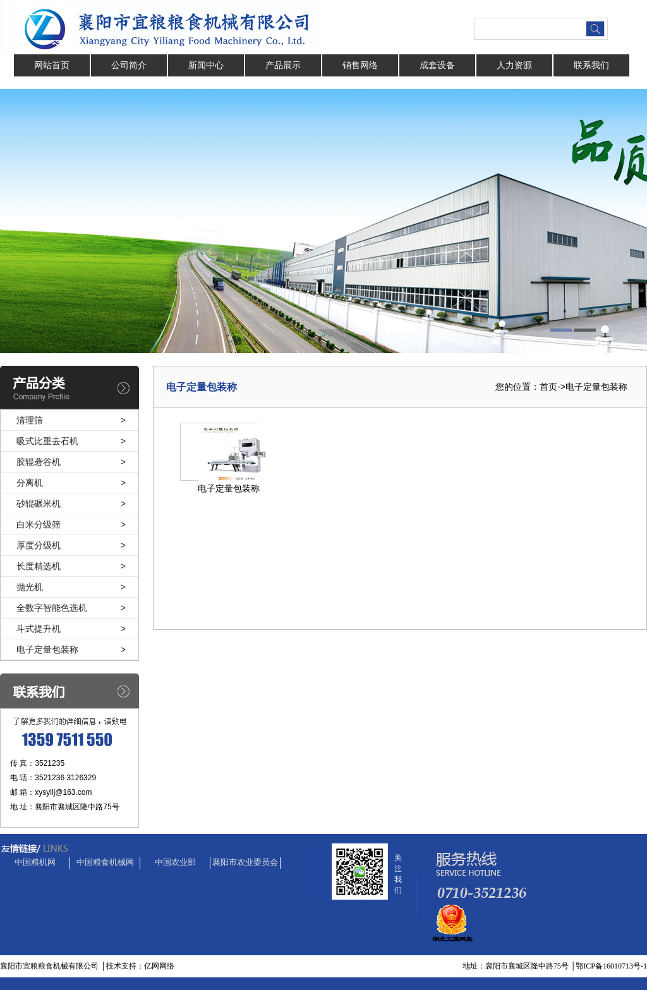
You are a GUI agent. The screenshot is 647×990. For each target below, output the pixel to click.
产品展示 (283, 65)
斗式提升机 (38, 629)
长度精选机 (38, 566)
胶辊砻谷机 (38, 462)
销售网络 (360, 65)
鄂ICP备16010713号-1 (611, 966)
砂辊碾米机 (38, 503)
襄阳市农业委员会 (245, 862)
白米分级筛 (38, 524)
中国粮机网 (35, 862)
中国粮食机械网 (105, 862)
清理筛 (29, 420)
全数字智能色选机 (51, 608)
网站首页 (52, 65)
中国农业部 (175, 862)
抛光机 (29, 587)
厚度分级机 (38, 545)
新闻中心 (206, 65)
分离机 (29, 483)
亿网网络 (159, 966)
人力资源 (514, 65)
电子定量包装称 (47, 649)
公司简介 (129, 65)
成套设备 (437, 65)
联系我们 (591, 65)
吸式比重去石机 (47, 441)
